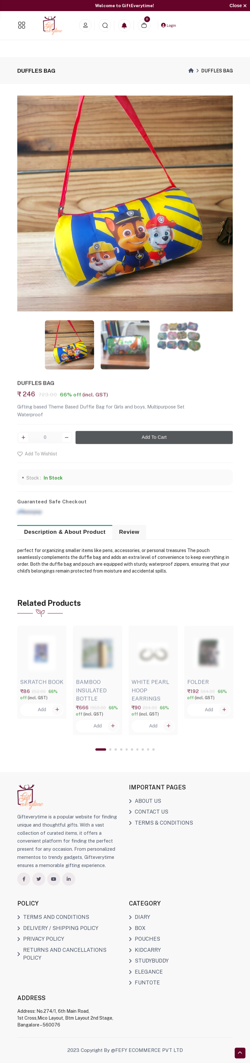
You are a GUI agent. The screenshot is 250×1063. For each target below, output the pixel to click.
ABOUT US (145, 801)
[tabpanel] (42, 670)
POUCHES (144, 939)
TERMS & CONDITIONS (161, 823)
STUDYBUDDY (149, 961)
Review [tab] (129, 532)
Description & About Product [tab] (64, 532)
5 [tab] (127, 749)
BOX (137, 928)
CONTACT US (148, 812)
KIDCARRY (145, 950)
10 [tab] (153, 749)
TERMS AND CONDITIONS (53, 917)
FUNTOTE (144, 983)
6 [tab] (132, 749)
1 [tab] (100, 749)
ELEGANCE (146, 972)
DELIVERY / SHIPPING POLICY (57, 928)
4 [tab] (121, 749)
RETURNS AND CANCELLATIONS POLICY (61, 954)
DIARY (139, 917)
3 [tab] (116, 749)
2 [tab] (110, 749)
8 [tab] (143, 749)
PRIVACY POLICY (40, 939)
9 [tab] (148, 749)
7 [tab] (137, 749)
